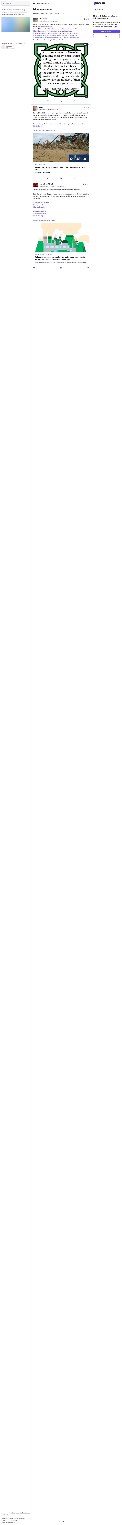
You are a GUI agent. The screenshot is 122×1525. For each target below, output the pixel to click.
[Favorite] (61, 101)
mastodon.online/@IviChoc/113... (44, 1030)
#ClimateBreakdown (39, 1036)
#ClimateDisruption (53, 1036)
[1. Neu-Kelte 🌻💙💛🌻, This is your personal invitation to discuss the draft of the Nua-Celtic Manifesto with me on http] (61, 60)
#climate (36, 1034)
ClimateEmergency (42, 3)
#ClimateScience (45, 1034)
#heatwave (57, 704)
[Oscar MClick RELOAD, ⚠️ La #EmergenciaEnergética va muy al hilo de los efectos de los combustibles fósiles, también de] (61, 816)
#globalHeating (76, 1036)
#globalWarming (65, 1036)
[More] (88, 101)
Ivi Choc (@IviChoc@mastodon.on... (45, 1043)
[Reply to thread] (35, 1047)
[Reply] (35, 101)
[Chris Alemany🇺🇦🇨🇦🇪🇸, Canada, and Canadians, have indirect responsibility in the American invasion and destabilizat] (61, 560)
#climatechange (56, 1034)
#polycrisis (49, 1039)
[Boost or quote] (47, 101)
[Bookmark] (74, 101)
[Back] (33, 3)
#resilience (59, 1023)
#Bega (51, 704)
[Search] (15, 3)
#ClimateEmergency (68, 704)
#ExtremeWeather (39, 1039)
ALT (86, 96)
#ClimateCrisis (81, 1034)
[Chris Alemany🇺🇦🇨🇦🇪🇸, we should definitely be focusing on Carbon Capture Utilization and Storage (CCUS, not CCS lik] (61, 1499)
